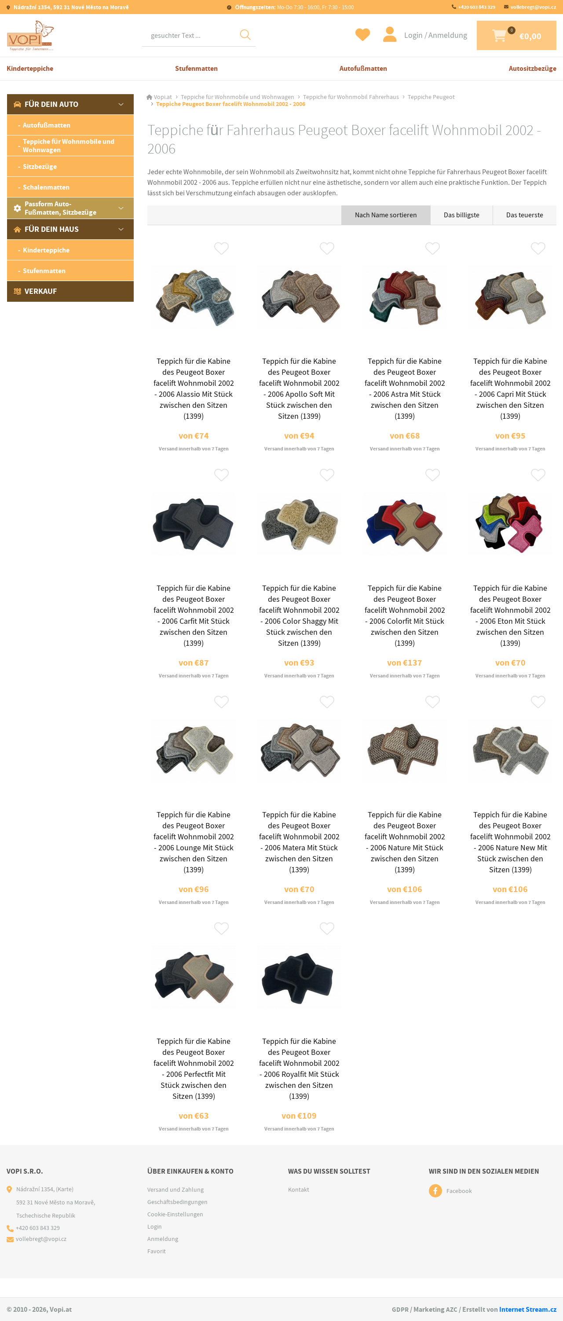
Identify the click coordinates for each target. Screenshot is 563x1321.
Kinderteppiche (30, 68)
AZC (451, 1309)
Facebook (459, 1210)
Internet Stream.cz (527, 1309)
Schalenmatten (46, 187)
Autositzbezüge (532, 68)
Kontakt (298, 1208)
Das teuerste (524, 215)
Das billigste (461, 215)
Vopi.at (163, 97)
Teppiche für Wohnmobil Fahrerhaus (351, 97)
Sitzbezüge (40, 166)
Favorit (156, 1270)
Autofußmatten (363, 68)
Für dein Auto (46, 104)
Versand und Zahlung (175, 1208)
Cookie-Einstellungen (175, 1233)
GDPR (399, 1309)
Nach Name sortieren (386, 215)
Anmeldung (434, 35)
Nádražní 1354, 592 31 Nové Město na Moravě (70, 7)
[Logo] (31, 35)
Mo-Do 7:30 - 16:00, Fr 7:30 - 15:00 (293, 7)
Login (401, 35)
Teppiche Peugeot (431, 97)
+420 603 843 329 (476, 7)
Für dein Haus (46, 229)
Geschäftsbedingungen (177, 1221)
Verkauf (35, 291)
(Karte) (64, 1208)
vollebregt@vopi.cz (533, 7)
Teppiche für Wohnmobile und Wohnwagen (68, 145)
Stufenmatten (196, 68)
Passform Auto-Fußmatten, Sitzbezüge (55, 208)
